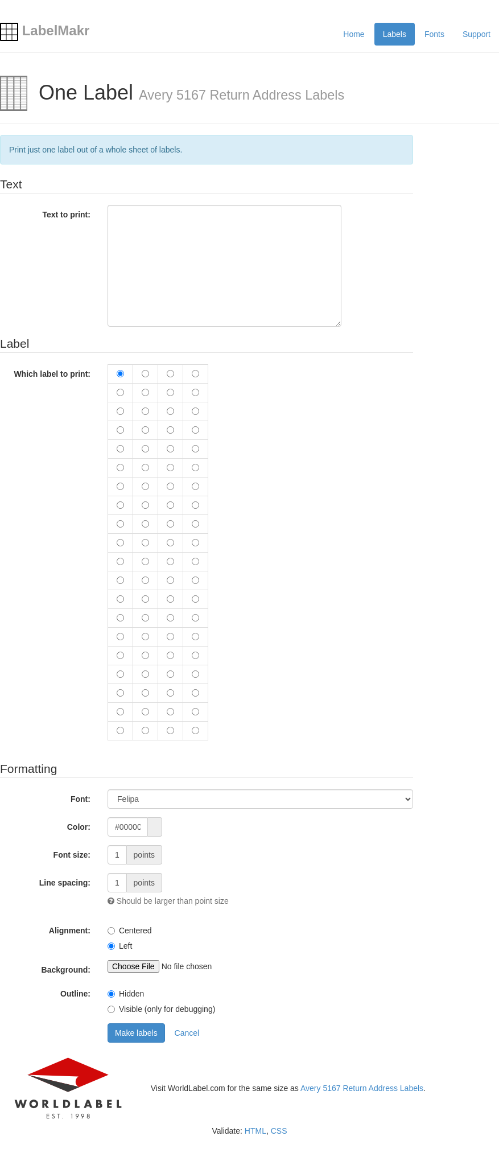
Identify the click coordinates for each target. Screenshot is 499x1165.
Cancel (187, 1033)
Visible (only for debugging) (167, 1009)
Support (476, 34)
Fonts (434, 34)
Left (125, 945)
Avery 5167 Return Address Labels (361, 1088)
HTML (255, 1130)
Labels (394, 34)
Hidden (131, 993)
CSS (279, 1130)
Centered (135, 930)
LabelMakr (44, 30)
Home (353, 34)
